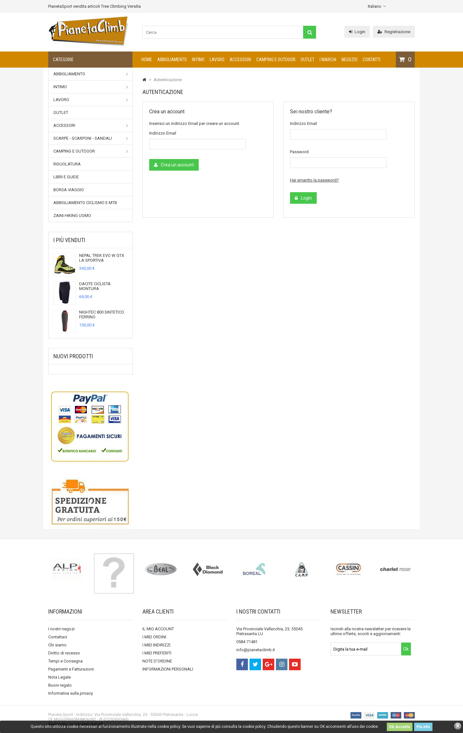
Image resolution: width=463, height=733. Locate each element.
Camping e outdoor (275, 59)
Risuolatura (67, 164)
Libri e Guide (66, 176)
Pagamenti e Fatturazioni (71, 669)
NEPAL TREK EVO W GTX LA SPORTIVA (101, 258)
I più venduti (69, 240)
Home (146, 59)
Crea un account (174, 164)
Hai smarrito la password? (314, 180)
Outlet (307, 59)
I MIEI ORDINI (154, 636)
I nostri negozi (61, 628)
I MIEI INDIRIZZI (156, 645)
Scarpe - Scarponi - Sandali (90, 138)
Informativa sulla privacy (70, 693)
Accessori (240, 59)
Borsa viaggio (68, 189)
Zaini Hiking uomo (72, 215)
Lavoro (217, 59)
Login (357, 31)
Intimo (198, 59)
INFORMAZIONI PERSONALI (167, 669)
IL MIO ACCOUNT (158, 628)
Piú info (423, 727)
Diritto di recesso (64, 653)
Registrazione (393, 31)
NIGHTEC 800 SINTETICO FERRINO (101, 314)
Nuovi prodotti (73, 356)
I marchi (328, 59)
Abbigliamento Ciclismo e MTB (85, 202)
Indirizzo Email (162, 133)
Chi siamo (57, 645)
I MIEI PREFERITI (156, 653)
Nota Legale (59, 677)
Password (299, 151)
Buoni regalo (60, 685)
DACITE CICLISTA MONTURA (95, 286)
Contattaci (57, 636)
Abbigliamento (172, 59)
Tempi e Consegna (65, 661)
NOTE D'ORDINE (157, 661)
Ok (406, 649)
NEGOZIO (349, 59)
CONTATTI (371, 59)
